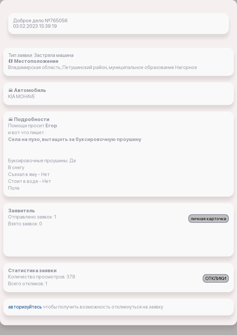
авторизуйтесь (25, 307)
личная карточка (208, 218)
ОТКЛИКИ (215, 278)
